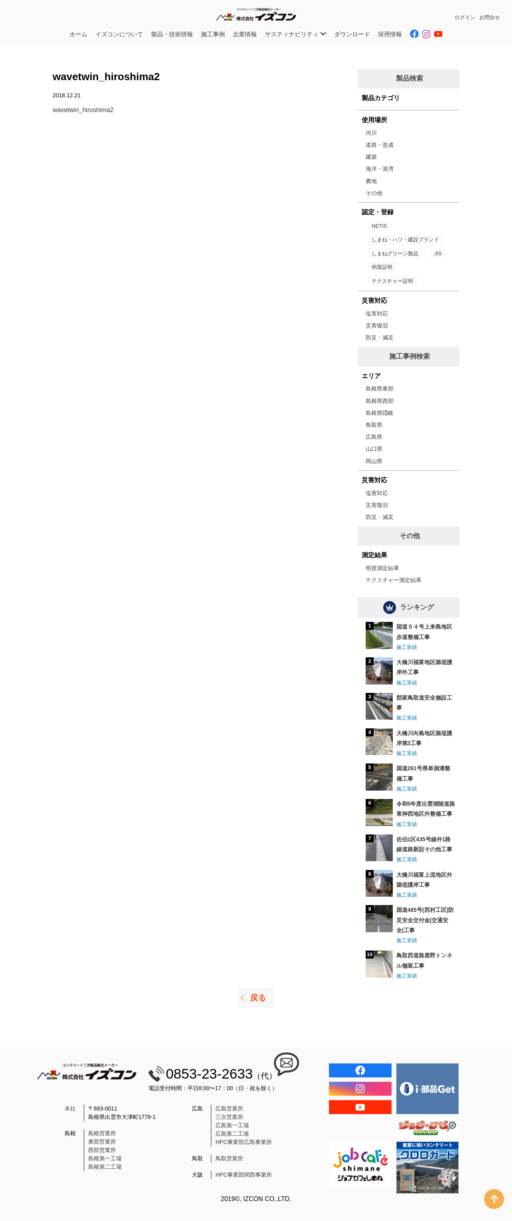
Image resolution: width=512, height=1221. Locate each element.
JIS (438, 253)
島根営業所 (102, 1133)
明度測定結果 (382, 568)
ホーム (78, 34)
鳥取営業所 (229, 1158)
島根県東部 (380, 388)
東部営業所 (102, 1141)
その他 (374, 193)
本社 (70, 1108)
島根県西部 (380, 401)
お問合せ (489, 17)
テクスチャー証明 (392, 281)
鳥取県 (374, 425)
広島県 (374, 437)
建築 (371, 157)
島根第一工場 (105, 1158)
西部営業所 (102, 1150)
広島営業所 (229, 1108)
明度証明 (382, 267)
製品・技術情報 (172, 34)
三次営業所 (229, 1117)
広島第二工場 (232, 1133)
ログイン (465, 17)
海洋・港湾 (380, 169)
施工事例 (213, 34)
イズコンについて (119, 34)
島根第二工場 (105, 1167)
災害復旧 (377, 325)
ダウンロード (352, 34)
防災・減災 (380, 337)
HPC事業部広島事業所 (243, 1142)
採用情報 (390, 34)
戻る (258, 997)
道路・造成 (380, 145)
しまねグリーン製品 (395, 253)
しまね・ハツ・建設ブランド (405, 240)
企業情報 (245, 34)
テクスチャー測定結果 (393, 580)
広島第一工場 (232, 1125)
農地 (371, 181)
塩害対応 (377, 313)
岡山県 (374, 461)
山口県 (374, 449)
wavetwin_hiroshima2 (83, 110)
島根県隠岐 (380, 413)
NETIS (379, 226)
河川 (371, 133)
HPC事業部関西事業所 (243, 1175)
